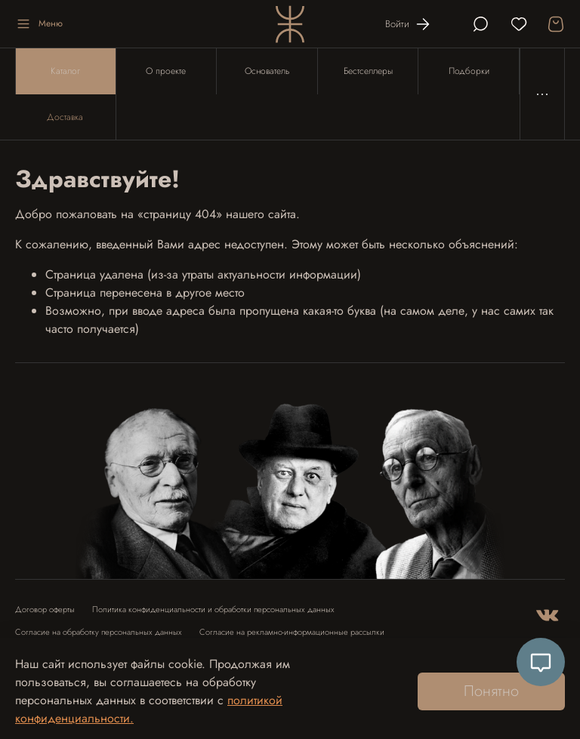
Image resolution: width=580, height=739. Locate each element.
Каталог (65, 71)
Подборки (469, 71)
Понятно (491, 691)
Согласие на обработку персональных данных (98, 632)
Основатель (267, 71)
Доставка (65, 117)
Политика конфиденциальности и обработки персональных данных (213, 609)
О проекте (166, 71)
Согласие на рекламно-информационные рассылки (291, 632)
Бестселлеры (368, 71)
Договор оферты (45, 609)
